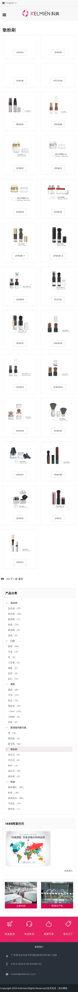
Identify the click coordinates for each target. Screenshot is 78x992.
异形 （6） (13, 722)
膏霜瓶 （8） (14, 630)
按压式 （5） (14, 754)
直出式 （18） (15, 771)
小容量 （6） (14, 662)
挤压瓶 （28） (15, 613)
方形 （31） (14, 651)
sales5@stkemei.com (23, 974)
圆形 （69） (14, 646)
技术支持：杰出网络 (57, 988)
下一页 (14, 579)
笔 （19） (12, 733)
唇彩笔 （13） (15, 706)
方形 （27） (14, 695)
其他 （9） (13, 635)
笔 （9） (12, 657)
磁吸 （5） (13, 668)
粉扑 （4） (13, 765)
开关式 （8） (14, 760)
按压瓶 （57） (15, 608)
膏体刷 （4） (14, 776)
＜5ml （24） (15, 711)
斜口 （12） (14, 679)
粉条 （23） (14, 624)
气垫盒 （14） (15, 803)
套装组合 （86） (16, 798)
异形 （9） (13, 673)
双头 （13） (14, 700)
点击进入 (68, 870)
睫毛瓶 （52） (15, 744)
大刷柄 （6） (14, 716)
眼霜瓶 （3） (14, 619)
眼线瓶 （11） (14, 738)
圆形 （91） (14, 689)
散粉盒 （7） (14, 809)
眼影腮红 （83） (16, 787)
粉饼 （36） (14, 792)
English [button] (10, 3)
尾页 (20, 579)
